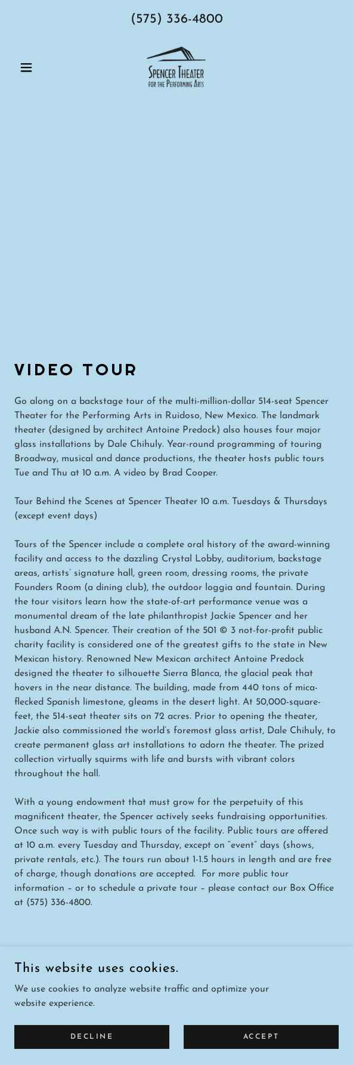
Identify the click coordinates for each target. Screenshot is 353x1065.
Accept (261, 1036)
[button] (38, 67)
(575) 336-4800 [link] (177, 19)
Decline (92, 1036)
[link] (176, 67)
